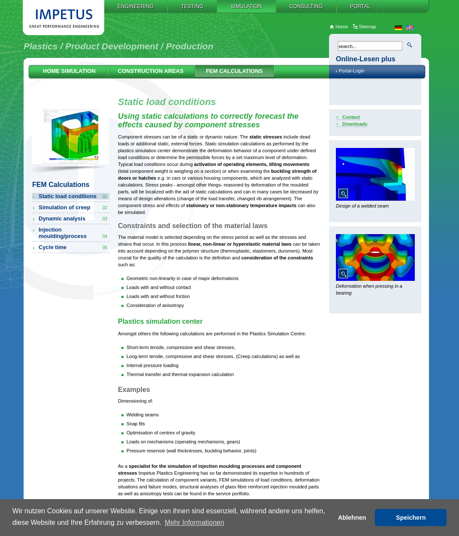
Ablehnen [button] (352, 517)
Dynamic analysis (74, 218)
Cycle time (74, 247)
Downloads (355, 123)
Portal (360, 6)
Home (341, 26)
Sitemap (367, 26)
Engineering (136, 6)
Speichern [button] (411, 517)
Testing (192, 6)
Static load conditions (74, 196)
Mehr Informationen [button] (194, 522)
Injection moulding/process (74, 232)
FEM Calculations (234, 71)
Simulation (246, 6)
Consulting (306, 6)
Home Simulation (69, 71)
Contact (351, 117)
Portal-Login (351, 70)
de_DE (398, 27)
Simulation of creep (74, 207)
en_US (410, 27)
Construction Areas (151, 71)
